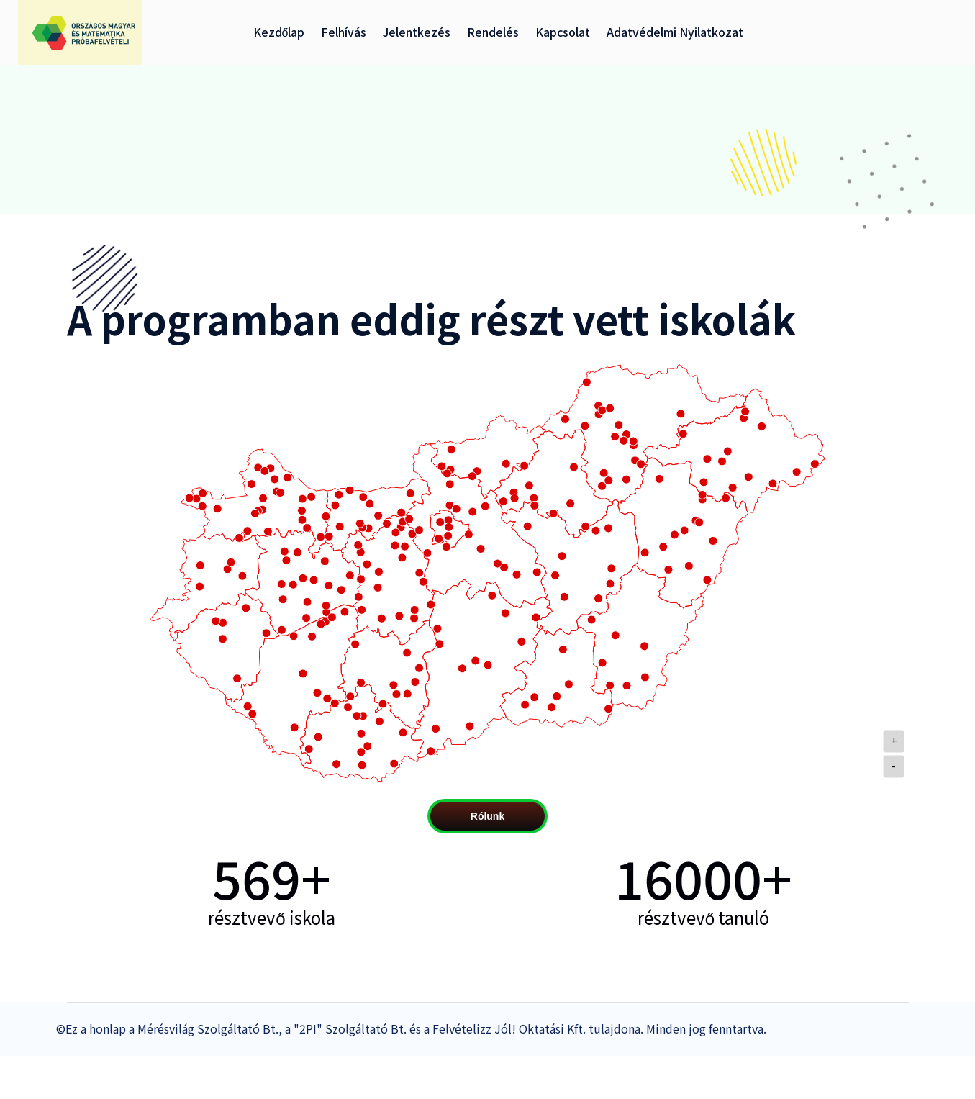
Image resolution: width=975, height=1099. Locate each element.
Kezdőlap (279, 31)
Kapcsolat (562, 31)
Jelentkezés (416, 31)
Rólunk (487, 816)
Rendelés (493, 31)
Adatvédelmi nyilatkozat (675, 31)
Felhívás (343, 31)
